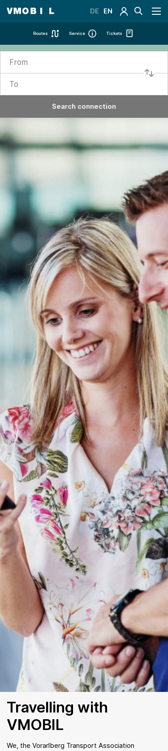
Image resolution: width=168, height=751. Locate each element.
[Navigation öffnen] (157, 11)
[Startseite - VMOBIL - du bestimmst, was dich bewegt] (30, 11)
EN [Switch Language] (107, 11)
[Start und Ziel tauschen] (149, 73)
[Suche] (138, 11)
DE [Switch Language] (94, 11)
